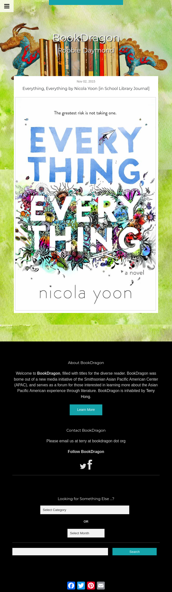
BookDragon (86, 37)
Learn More (86, 410)
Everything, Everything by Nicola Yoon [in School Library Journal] (86, 88)
